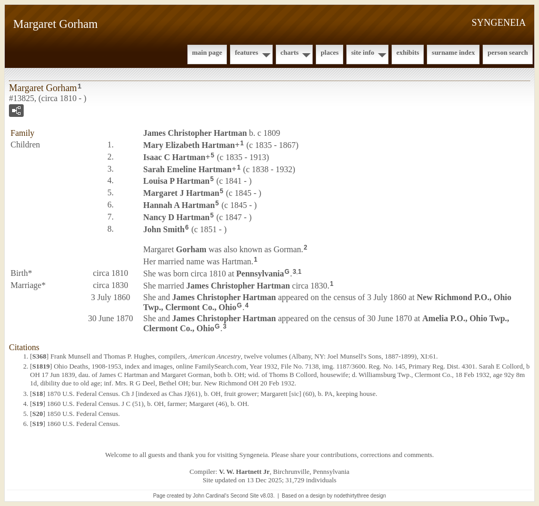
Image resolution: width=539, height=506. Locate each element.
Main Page (207, 52)
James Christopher (195, 132)
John (164, 228)
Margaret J (181, 192)
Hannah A (179, 205)
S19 (37, 404)
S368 (39, 356)
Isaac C (174, 157)
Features (246, 52)
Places (329, 52)
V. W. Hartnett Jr (244, 471)
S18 (37, 394)
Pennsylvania (260, 273)
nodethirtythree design (360, 496)
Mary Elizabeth (189, 145)
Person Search (507, 52)
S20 (37, 414)
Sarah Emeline (187, 168)
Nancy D (176, 217)
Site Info (362, 52)
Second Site (245, 496)
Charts (290, 52)
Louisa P (176, 180)
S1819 (40, 366)
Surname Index (453, 52)
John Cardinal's (211, 496)
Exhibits (407, 52)
